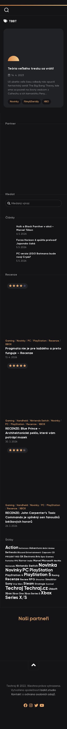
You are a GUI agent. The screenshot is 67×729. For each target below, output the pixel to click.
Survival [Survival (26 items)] (50, 584)
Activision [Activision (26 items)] (24, 548)
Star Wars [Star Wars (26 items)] (18, 584)
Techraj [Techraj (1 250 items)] (14, 588)
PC (29, 340)
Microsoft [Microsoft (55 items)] (47, 560)
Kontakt (16, 694)
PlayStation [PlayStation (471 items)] (41, 569)
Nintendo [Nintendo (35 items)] (10, 566)
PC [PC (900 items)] (25, 570)
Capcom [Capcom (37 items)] (46, 552)
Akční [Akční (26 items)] (45, 548)
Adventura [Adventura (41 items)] (35, 548)
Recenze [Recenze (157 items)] (12, 579)
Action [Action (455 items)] (11, 547)
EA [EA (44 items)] (21, 556)
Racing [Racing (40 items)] (55, 575)
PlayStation (40, 340)
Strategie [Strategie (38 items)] (40, 584)
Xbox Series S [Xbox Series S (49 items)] (32, 593)
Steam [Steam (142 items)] (28, 583)
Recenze (54, 340)
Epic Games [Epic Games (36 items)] (47, 556)
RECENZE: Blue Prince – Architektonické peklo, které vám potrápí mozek (30, 433)
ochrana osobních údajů (40, 694)
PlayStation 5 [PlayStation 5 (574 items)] (37, 574)
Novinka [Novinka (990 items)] (48, 565)
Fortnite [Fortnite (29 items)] (9, 560)
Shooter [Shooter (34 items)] (40, 579)
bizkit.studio (48, 690)
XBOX (8, 344)
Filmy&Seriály (31, 101)
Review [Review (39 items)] (24, 579)
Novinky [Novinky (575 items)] (13, 570)
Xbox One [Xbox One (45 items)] (18, 593)
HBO (46, 101)
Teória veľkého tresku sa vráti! (31, 68)
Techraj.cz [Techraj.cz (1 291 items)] (36, 588)
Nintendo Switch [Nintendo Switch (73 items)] (27, 565)
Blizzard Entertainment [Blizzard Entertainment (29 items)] (29, 552)
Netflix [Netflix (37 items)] (57, 560)
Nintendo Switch (39, 420)
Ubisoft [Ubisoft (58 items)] (53, 588)
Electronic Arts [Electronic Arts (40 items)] (32, 556)
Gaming (9, 340)
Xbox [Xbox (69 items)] (8, 593)
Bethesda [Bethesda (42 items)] (11, 552)
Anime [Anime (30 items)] (51, 548)
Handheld (22, 420)
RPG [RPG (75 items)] (32, 579)
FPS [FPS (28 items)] (16, 561)
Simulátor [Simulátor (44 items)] (50, 579)
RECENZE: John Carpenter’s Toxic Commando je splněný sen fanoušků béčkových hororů (32, 517)
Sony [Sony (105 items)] (8, 584)
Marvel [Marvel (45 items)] (37, 560)
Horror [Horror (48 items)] (23, 560)
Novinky (14, 101)
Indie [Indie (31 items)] (30, 560)
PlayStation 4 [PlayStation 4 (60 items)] (14, 575)
